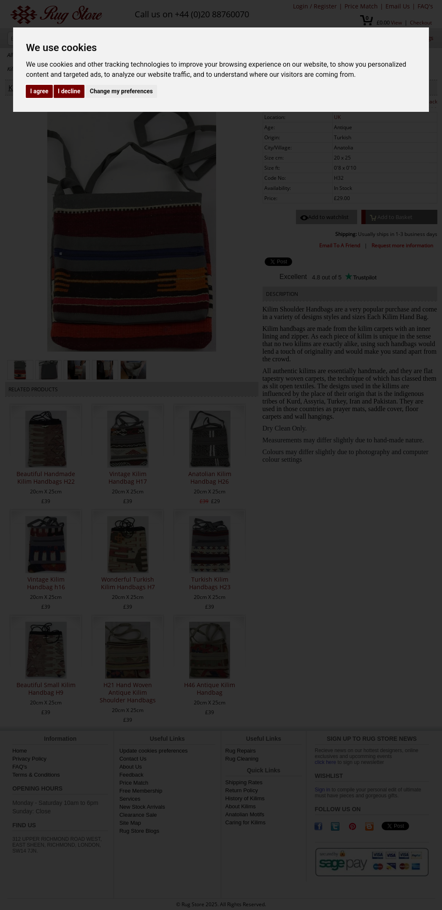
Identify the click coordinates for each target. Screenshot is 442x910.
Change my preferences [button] (121, 91)
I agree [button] (39, 91)
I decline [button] (69, 91)
